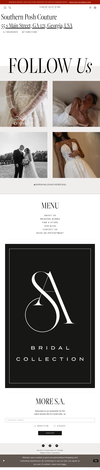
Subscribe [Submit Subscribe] (50, 435)
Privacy (40, 453)
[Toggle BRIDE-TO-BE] (35, 428)
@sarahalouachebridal (50, 186)
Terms (60, 453)
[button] (5, 9)
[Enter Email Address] (50, 422)
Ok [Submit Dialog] (95, 463)
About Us (50, 217)
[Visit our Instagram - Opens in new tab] (50, 448)
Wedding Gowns (50, 221)
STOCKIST (61, 428)
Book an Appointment (50, 235)
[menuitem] (5, 9)
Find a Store (50, 224)
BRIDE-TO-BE (43, 428)
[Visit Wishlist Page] (95, 9)
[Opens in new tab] (36, 27)
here (64, 467)
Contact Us (50, 231)
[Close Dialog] (4, 463)
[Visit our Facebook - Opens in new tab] (43, 448)
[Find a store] (90, 9)
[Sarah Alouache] (50, 9)
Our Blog (50, 228)
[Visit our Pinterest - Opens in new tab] (56, 448)
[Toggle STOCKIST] (54, 428)
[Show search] (10, 9)
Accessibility (50, 453)
